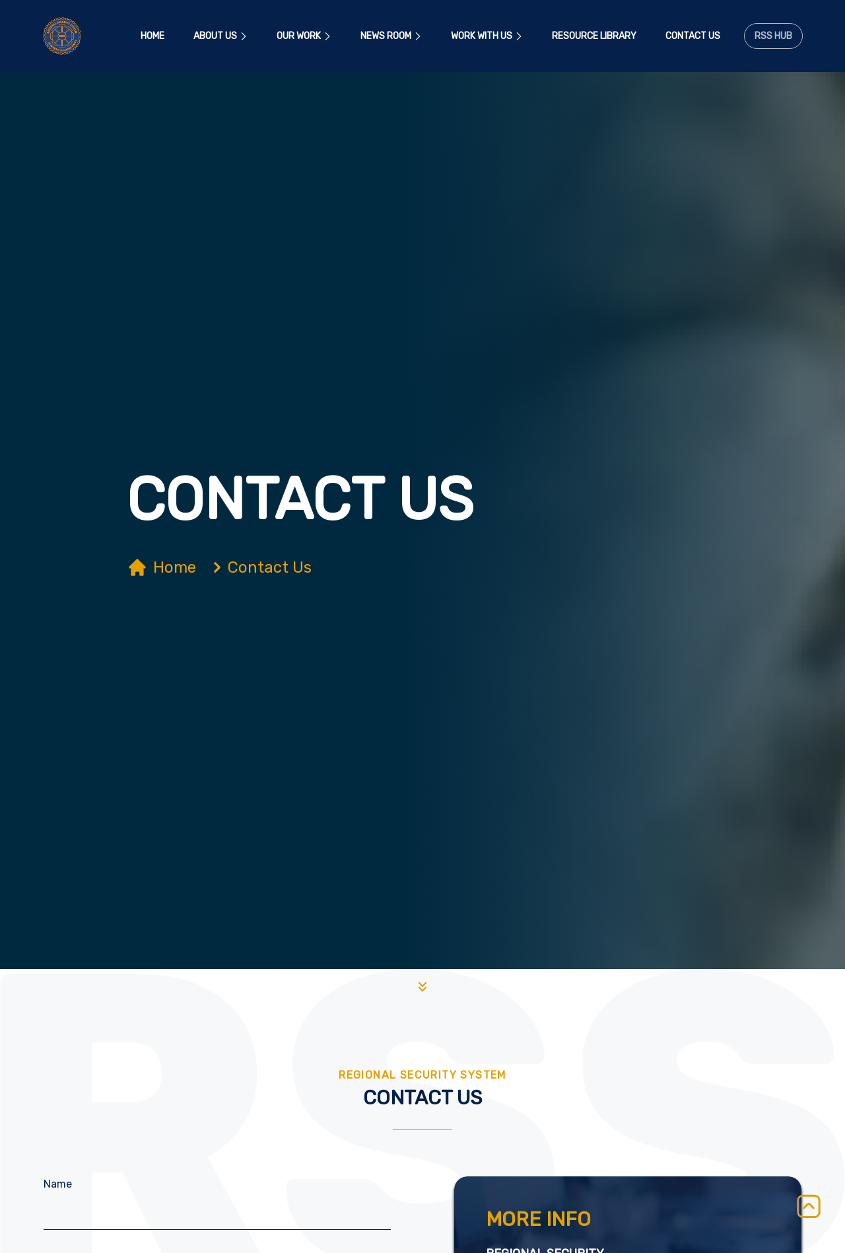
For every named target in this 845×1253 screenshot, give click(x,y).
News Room (391, 36)
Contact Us (692, 36)
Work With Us (487, 36)
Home (152, 36)
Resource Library (594, 36)
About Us (220, 36)
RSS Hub (773, 36)
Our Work (304, 36)
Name (58, 1184)
